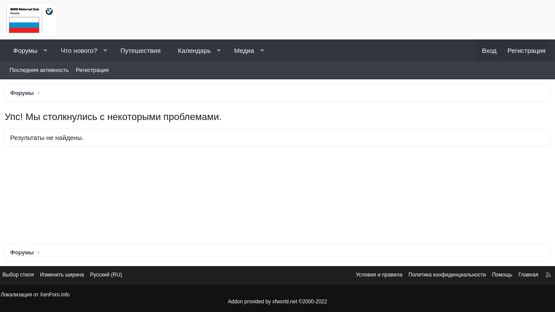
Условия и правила (362, 276)
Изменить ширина (71, 276)
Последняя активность (39, 70)
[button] (45, 50)
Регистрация (92, 70)
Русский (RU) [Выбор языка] (119, 276)
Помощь (494, 276)
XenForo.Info (57, 295)
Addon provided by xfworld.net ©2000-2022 (277, 302)
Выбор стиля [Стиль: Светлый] (25, 276)
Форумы (25, 50)
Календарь (194, 50)
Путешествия (141, 50)
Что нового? (79, 50)
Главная (521, 276)
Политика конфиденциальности (435, 276)
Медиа (244, 50)
